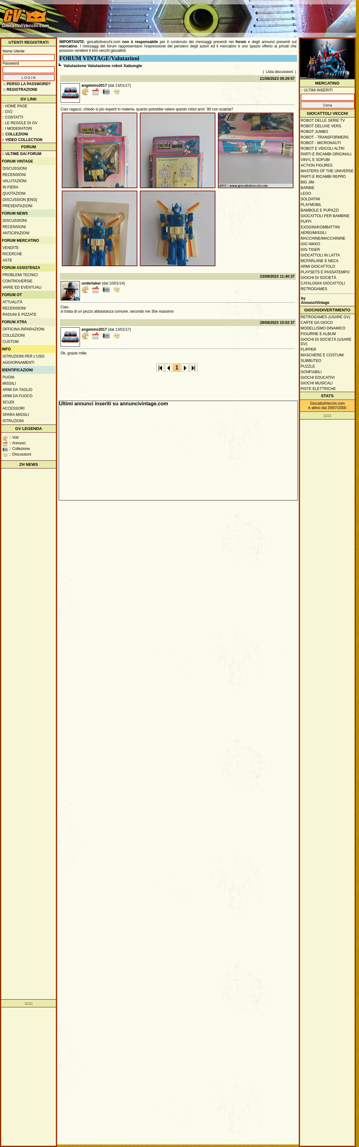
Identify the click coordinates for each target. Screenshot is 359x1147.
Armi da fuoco (17, 396)
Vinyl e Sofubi (315, 160)
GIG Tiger (310, 249)
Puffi (306, 221)
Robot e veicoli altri (322, 148)
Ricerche (12, 254)
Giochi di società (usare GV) (326, 341)
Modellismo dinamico (323, 328)
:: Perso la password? (27, 84)
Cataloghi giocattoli (323, 283)
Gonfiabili (311, 372)
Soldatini (310, 199)
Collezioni (13, 335)
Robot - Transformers (325, 137)
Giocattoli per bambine (325, 216)
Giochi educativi (318, 377)
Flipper (308, 349)
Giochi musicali (317, 383)
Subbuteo (311, 361)
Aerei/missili (313, 233)
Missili (9, 383)
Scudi (8, 402)
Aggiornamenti (18, 362)
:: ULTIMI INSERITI (316, 90)
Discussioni (14, 168)
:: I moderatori (17, 128)
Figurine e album (318, 334)
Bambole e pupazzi (320, 210)
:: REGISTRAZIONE (20, 89)
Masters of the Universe (327, 171)
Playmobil (311, 205)
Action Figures (316, 165)
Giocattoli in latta (320, 255)
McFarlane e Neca (319, 261)
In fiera (10, 187)
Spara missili (15, 414)
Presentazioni (17, 206)
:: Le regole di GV (19, 123)
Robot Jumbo (314, 131)
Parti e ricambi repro (323, 176)
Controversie (17, 281)
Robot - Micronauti (321, 143)
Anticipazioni (15, 233)
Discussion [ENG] (19, 200)
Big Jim (307, 182)
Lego (306, 193)
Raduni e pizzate (19, 314)
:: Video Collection (22, 140)
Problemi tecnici (20, 275)
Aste (7, 260)
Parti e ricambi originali (326, 154)
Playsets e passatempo (325, 272)
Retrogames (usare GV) (325, 317)
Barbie (307, 188)
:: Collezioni (15, 134)
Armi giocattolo (318, 266)
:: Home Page (14, 106)
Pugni (8, 377)
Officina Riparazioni (23, 329)
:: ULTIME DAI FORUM (21, 154)
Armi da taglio (17, 390)
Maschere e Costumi (322, 355)
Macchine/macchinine (323, 238)
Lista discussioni (279, 72)
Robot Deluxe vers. (321, 126)
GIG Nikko (310, 244)
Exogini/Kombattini (320, 227)
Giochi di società (318, 278)
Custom (10, 341)
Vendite (10, 248)
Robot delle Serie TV (323, 120)
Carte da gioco (317, 322)
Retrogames (314, 289)
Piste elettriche (318, 389)
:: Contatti (12, 117)
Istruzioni (13, 421)
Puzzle (308, 366)
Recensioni (14, 175)
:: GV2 (7, 112)
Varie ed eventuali (22, 287)
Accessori (13, 408)
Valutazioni (14, 181)
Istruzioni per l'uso (23, 356)
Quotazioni (14, 193)
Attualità (12, 302)
